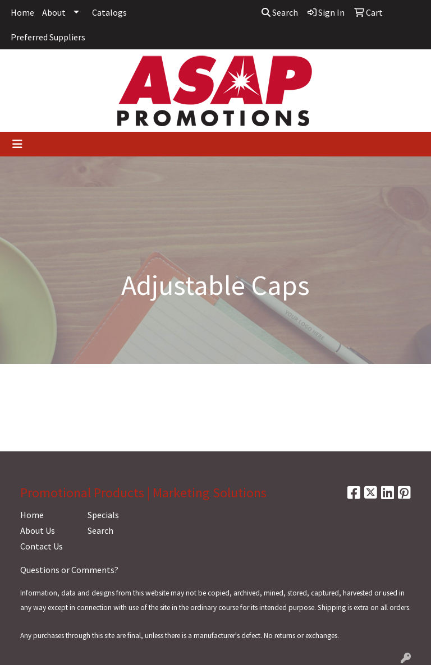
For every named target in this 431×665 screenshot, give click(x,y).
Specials (103, 514)
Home (22, 12)
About (54, 12)
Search (280, 12)
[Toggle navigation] (17, 144)
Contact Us (41, 546)
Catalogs (109, 12)
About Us (37, 530)
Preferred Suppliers (48, 37)
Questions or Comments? (69, 569)
